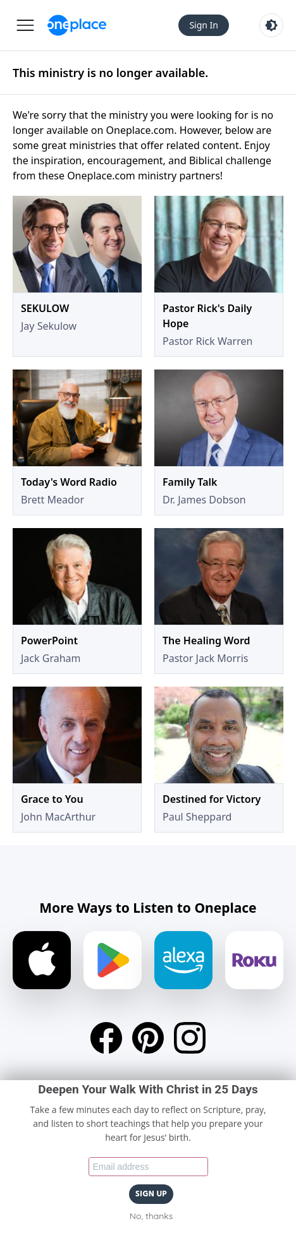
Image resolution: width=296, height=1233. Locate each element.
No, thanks (151, 1216)
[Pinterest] (148, 1038)
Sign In (203, 25)
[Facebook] (106, 1038)
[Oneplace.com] (76, 25)
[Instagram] (190, 1038)
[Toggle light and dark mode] (271, 25)
